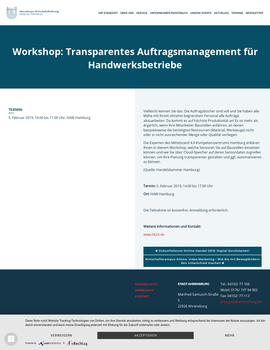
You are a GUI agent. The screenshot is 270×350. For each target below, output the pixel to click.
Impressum (144, 290)
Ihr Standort (108, 13)
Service (141, 13)
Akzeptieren (145, 335)
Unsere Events (201, 13)
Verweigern (61, 335)
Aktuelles (221, 13)
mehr (230, 335)
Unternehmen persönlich (169, 13)
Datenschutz (146, 284)
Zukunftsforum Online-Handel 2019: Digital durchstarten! (202, 250)
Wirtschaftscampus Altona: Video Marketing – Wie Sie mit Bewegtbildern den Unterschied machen (202, 261)
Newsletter (254, 13)
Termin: (15, 110)
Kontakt (142, 296)
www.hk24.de (153, 234)
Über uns (127, 13)
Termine (237, 13)
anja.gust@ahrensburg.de (241, 301)
